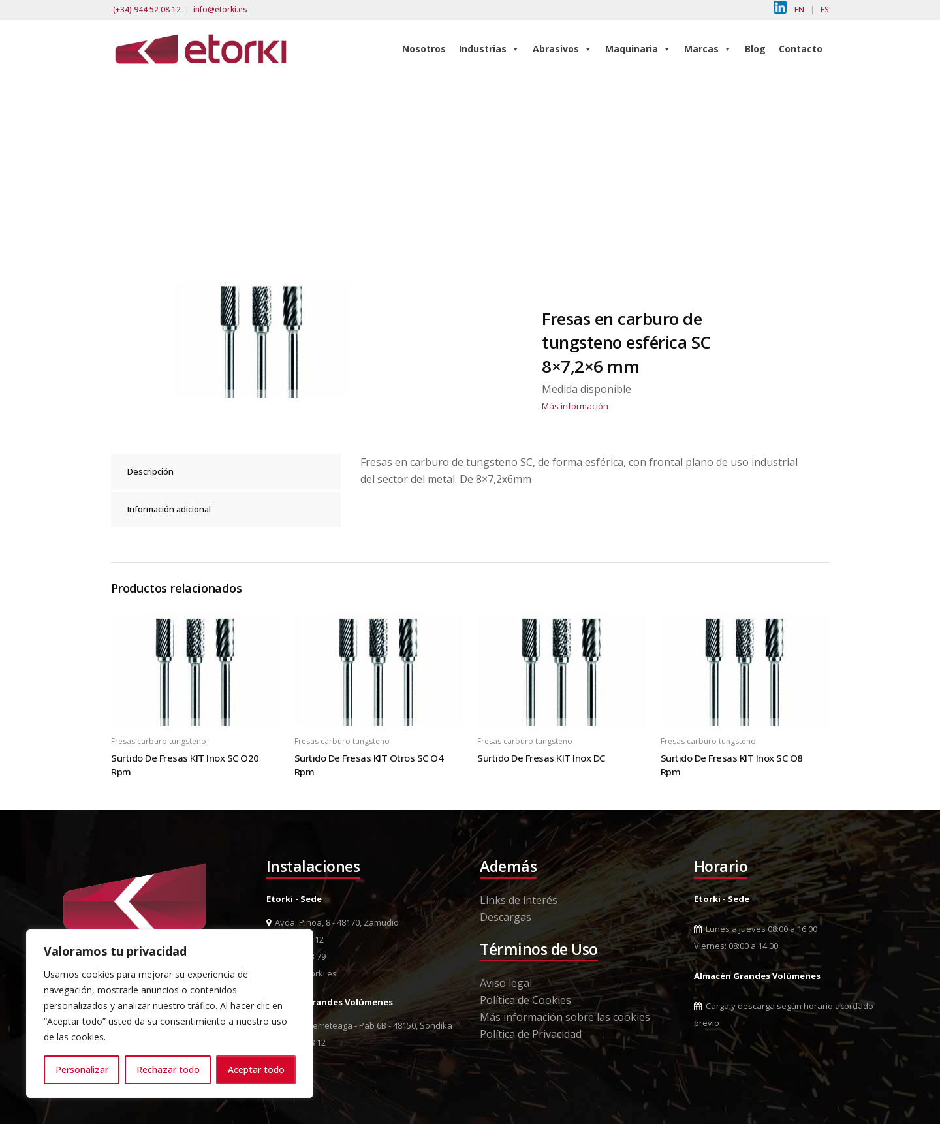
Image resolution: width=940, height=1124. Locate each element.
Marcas (708, 48)
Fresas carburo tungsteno (158, 741)
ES (825, 9)
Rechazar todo (168, 1069)
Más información (575, 406)
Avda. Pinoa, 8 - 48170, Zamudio (332, 922)
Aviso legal (506, 983)
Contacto (800, 48)
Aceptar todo (256, 1069)
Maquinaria (638, 48)
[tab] (226, 472)
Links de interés (518, 900)
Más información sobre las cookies (565, 1017)
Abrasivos (562, 48)
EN (799, 9)
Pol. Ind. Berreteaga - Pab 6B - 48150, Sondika (359, 1025)
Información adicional (169, 509)
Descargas (505, 917)
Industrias (489, 48)
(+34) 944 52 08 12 (147, 9)
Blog (755, 48)
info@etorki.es (220, 9)
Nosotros (424, 48)
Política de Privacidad (531, 1034)
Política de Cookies (525, 1000)
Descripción (150, 471)
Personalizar (81, 1069)
